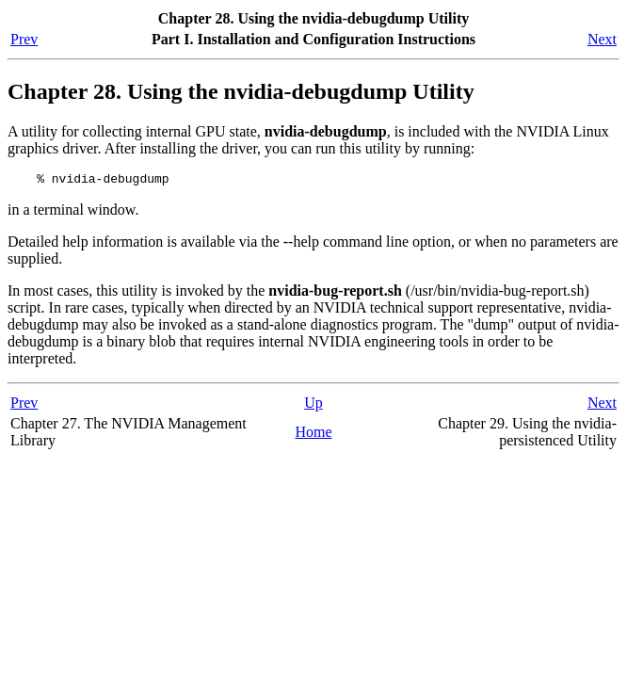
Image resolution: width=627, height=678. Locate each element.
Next (602, 39)
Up (313, 405)
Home (313, 435)
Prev (24, 39)
